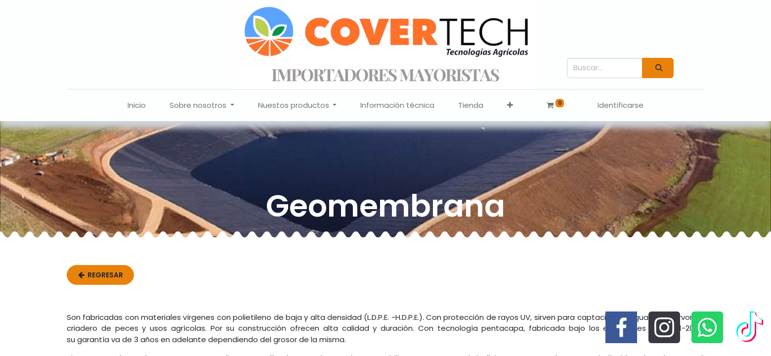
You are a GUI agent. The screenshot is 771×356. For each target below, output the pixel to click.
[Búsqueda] (658, 68)
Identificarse (620, 105)
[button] (510, 105)
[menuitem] (137, 105)
